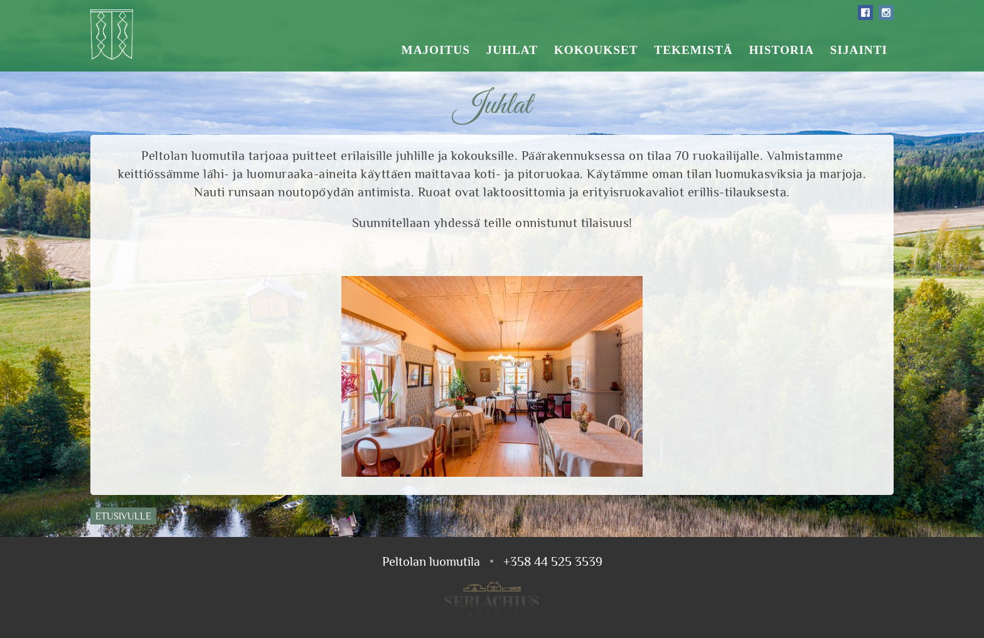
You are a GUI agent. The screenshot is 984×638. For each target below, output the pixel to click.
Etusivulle (123, 516)
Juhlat (512, 49)
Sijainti (858, 49)
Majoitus (436, 49)
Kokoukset (596, 49)
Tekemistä (693, 49)
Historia (781, 49)
